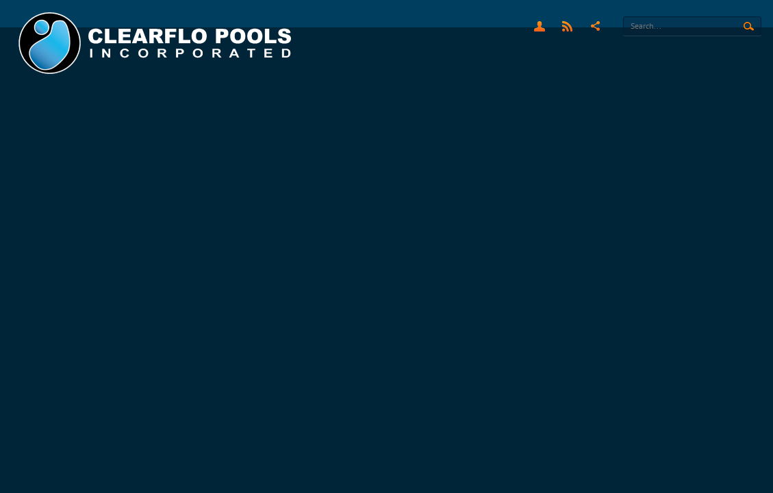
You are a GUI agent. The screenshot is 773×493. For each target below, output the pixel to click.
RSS (567, 26)
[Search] (692, 26)
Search (748, 26)
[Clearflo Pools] (156, 43)
